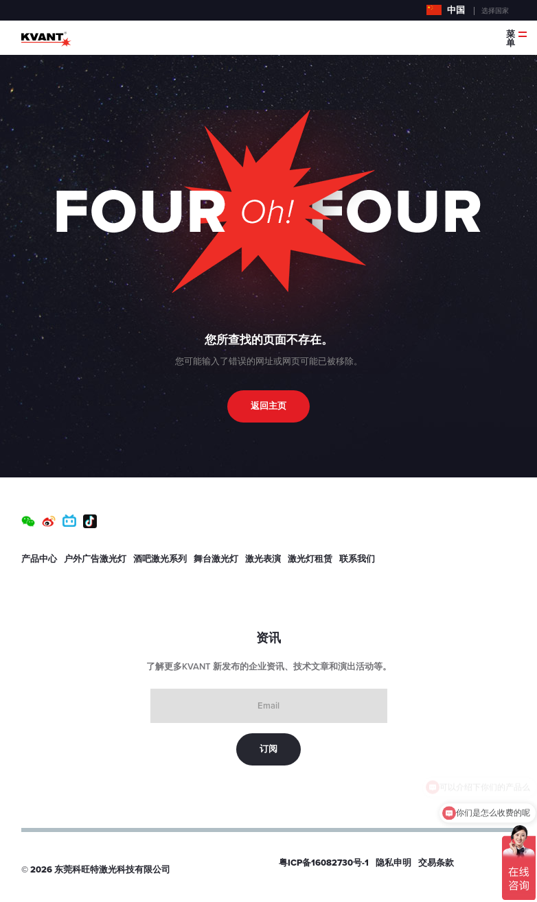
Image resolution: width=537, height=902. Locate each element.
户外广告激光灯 (95, 559)
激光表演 (263, 559)
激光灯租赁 (310, 559)
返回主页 (268, 406)
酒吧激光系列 (160, 559)
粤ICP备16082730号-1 (324, 862)
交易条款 (436, 862)
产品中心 (39, 559)
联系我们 (357, 559)
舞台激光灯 (216, 559)
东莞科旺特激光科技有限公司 (112, 869)
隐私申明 (393, 862)
